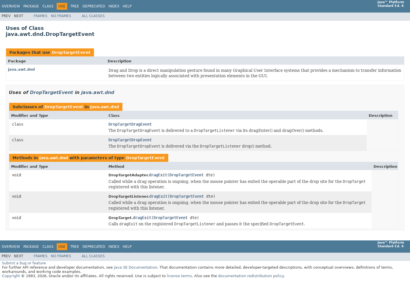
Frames (41, 16)
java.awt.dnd (21, 69)
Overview (11, 6)
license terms (179, 276)
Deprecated (94, 6)
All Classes (93, 16)
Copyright (11, 276)
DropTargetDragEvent (130, 124)
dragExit (158, 175)
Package (31, 6)
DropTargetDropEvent (130, 140)
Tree (74, 6)
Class (48, 6)
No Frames (61, 16)
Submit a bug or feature (24, 263)
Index (113, 6)
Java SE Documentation (135, 267)
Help (127, 6)
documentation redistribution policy (251, 276)
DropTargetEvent (71, 52)
